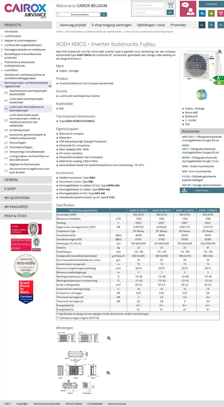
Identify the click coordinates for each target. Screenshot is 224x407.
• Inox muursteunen (196, 171)
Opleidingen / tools (151, 25)
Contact (211, 4)
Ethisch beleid (74, 403)
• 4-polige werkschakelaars (202, 185)
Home (59, 31)
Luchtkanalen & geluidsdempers (23, 45)
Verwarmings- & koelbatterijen (27, 151)
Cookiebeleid (94, 403)
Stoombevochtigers (20, 147)
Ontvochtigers (17, 142)
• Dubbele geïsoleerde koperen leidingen (199, 178)
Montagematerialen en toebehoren (25, 49)
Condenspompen (19, 130)
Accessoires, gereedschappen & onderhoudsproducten (27, 136)
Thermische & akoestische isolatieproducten (20, 63)
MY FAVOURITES (16, 207)
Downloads (201, 190)
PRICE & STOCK (16, 216)
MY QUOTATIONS (17, 198)
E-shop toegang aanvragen (112, 25)
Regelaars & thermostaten (24, 164)
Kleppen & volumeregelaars (21, 40)
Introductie (11, 31)
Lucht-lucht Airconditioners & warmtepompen (26, 108)
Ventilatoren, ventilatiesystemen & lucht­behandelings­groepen (25, 76)
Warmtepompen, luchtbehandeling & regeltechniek (93, 31)
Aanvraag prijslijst (73, 25)
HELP (8, 403)
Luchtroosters (13, 36)
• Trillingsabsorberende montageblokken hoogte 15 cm (200, 159)
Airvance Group (117, 403)
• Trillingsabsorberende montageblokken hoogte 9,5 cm (202, 138)
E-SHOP (10, 189)
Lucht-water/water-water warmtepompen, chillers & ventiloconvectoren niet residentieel (24, 120)
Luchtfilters (11, 70)
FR (211, 25)
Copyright (22, 403)
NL (202, 25)
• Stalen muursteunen (198, 166)
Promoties (178, 25)
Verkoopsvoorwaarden (46, 403)
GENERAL (11, 180)
